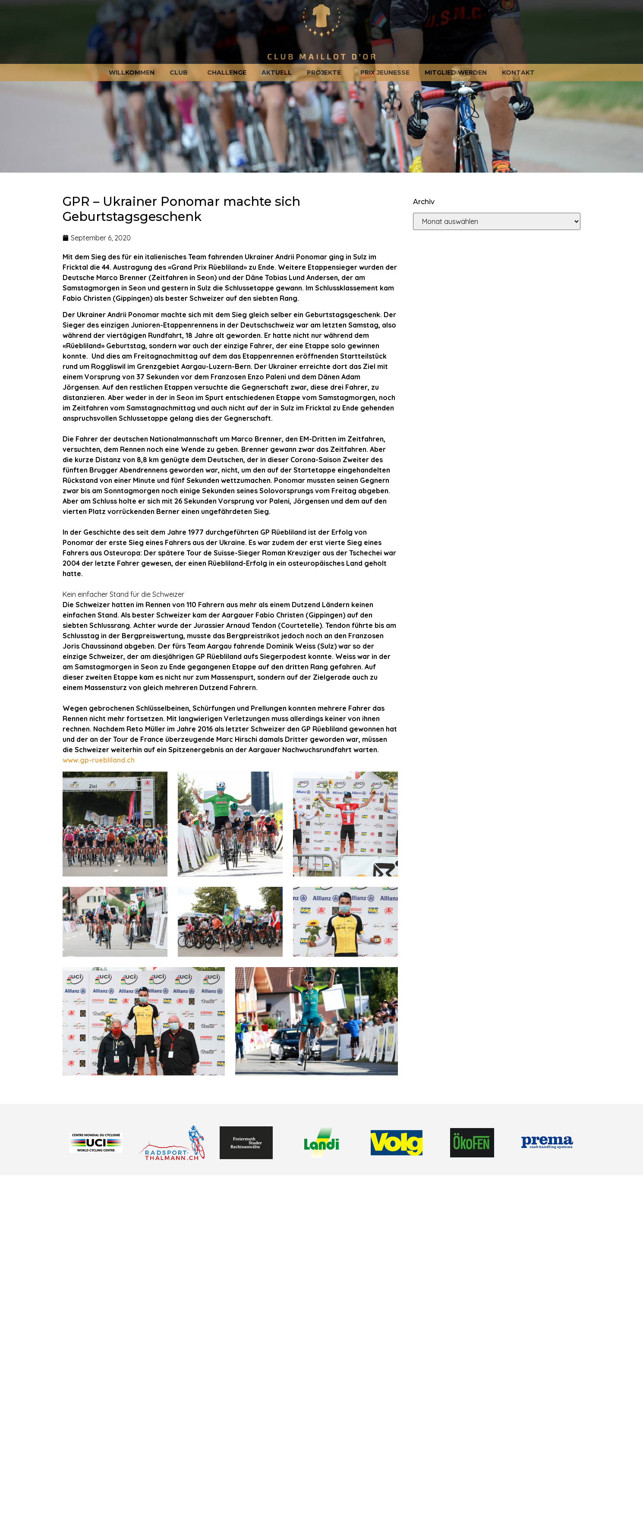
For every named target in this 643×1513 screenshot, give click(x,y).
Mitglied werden (456, 72)
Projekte (326, 72)
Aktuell (277, 72)
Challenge (226, 72)
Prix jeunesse (385, 72)
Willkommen (131, 72)
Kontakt (518, 72)
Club (181, 72)
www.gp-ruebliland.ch (99, 760)
